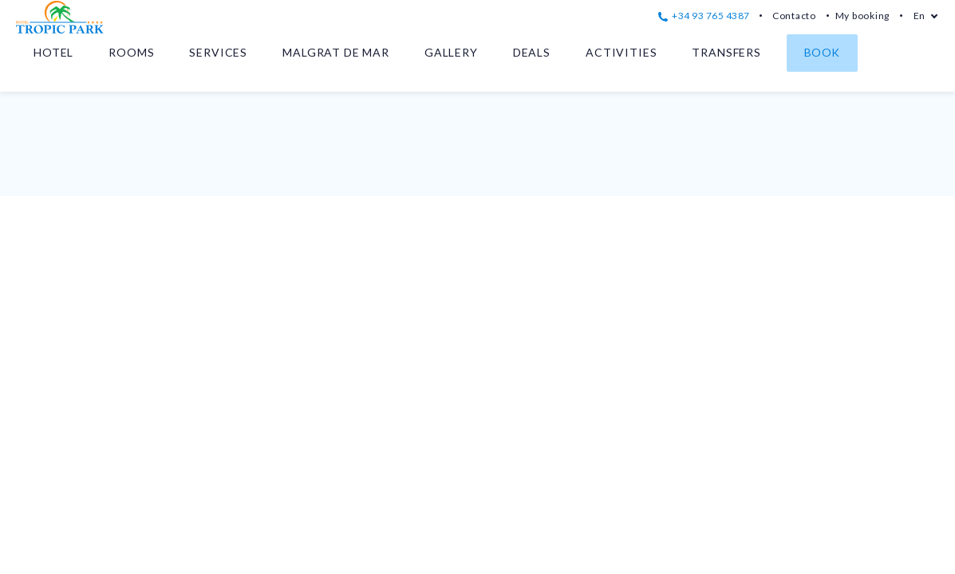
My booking (862, 16)
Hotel (53, 52)
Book (822, 52)
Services (218, 52)
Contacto (794, 16)
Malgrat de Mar (335, 52)
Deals (532, 52)
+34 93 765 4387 (704, 16)
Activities (621, 52)
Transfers (726, 52)
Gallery (451, 52)
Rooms (131, 52)
